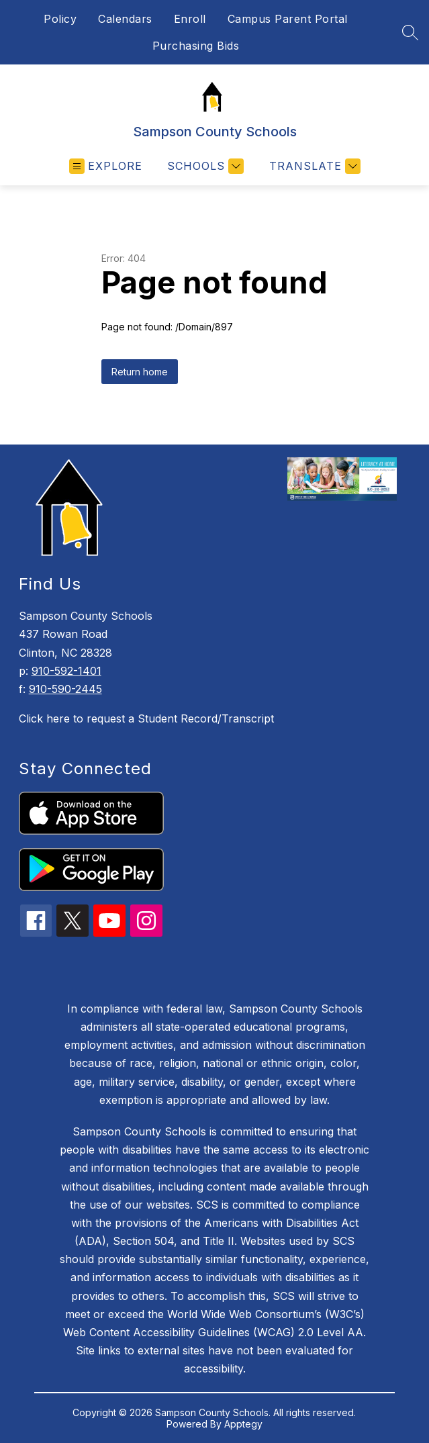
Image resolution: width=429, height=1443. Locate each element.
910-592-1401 (66, 671)
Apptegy (243, 1424)
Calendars (125, 19)
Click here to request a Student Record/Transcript (146, 718)
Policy (60, 19)
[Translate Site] (313, 166)
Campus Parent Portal (288, 19)
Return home (139, 371)
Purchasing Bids (196, 45)
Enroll (190, 19)
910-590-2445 (65, 689)
